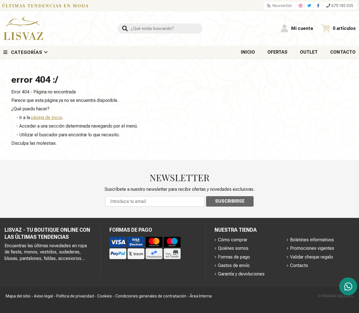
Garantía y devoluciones (241, 274)
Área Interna (201, 296)
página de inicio (46, 117)
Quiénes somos (233, 248)
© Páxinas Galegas (335, 296)
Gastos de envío (234, 265)
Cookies (104, 296)
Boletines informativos (312, 239)
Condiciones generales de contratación (150, 296)
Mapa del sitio (18, 296)
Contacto (299, 265)
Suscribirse (230, 201)
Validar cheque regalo (311, 257)
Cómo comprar (232, 239)
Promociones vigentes (312, 248)
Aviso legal (43, 296)
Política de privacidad (75, 296)
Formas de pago (234, 257)
